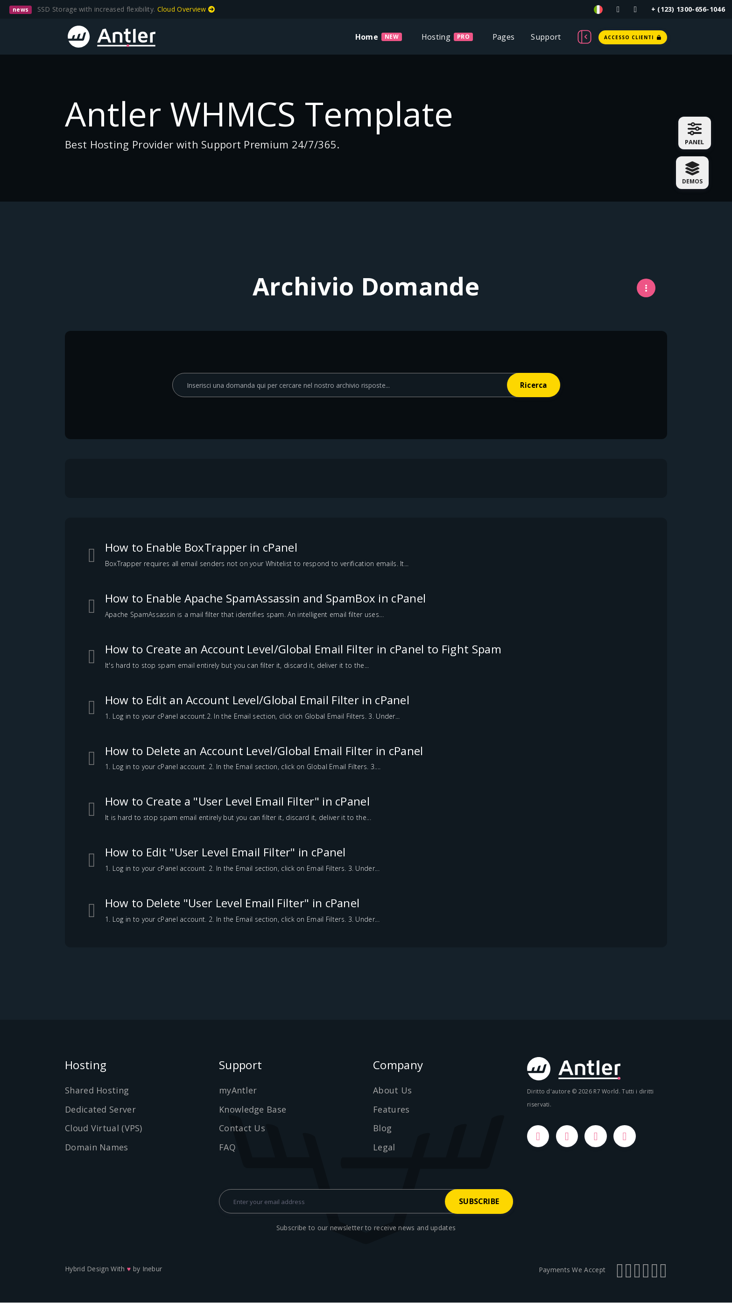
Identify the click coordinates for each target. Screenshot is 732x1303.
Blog (382, 1128)
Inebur (152, 1269)
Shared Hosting (97, 1090)
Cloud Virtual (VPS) (103, 1128)
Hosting (436, 37)
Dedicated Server (100, 1109)
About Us (392, 1090)
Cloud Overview (186, 9)
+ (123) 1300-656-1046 (688, 9)
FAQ (227, 1147)
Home (366, 37)
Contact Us (242, 1128)
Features (391, 1109)
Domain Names (96, 1147)
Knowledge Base (252, 1109)
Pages (504, 37)
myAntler (238, 1090)
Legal (384, 1147)
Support (546, 37)
